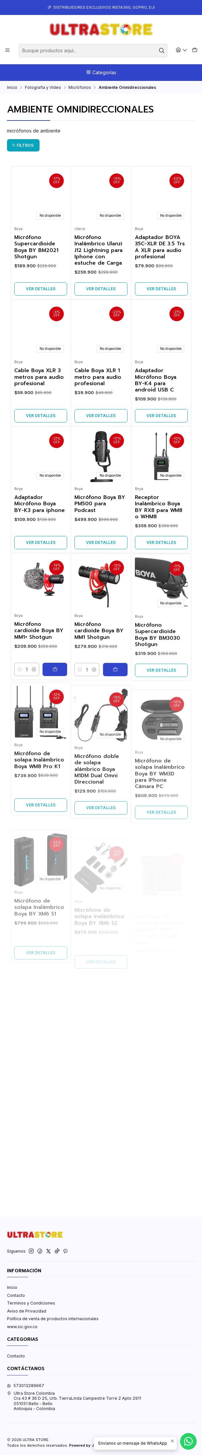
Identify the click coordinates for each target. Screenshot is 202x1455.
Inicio (12, 88)
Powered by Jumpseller (91, 1445)
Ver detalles (40, 288)
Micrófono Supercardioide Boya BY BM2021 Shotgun (36, 247)
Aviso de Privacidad (26, 1311)
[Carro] (194, 50)
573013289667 (25, 1385)
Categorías (101, 72)
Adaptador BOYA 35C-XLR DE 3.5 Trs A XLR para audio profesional (160, 247)
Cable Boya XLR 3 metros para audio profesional (39, 410)
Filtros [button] (23, 145)
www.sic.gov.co (22, 1326)
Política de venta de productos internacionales (53, 1318)
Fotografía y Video (43, 88)
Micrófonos (79, 88)
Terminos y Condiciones (31, 1303)
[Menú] (8, 50)
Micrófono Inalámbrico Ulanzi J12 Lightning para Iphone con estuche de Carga (98, 250)
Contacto (16, 1295)
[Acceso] (181, 50)
